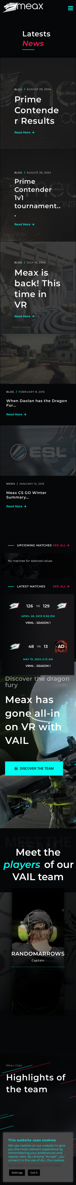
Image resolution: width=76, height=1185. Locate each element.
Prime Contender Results (36, 110)
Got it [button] (33, 1172)
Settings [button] (17, 1172)
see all (61, 545)
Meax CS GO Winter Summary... (26, 495)
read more (23, 132)
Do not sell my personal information (35, 1165)
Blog (18, 89)
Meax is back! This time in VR (37, 288)
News (10, 483)
